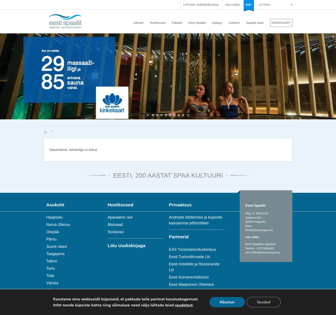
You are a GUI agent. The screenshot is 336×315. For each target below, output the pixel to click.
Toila (50, 276)
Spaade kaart (255, 22)
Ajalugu (217, 22)
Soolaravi (116, 232)
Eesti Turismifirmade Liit (189, 257)
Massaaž (115, 224)
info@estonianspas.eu (259, 230)
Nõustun (227, 302)
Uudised (233, 22)
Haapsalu (54, 217)
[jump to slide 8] (183, 115)
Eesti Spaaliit (197, 22)
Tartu (50, 268)
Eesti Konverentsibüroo (189, 277)
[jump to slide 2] (157, 115)
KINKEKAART (281, 22)
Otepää (52, 232)
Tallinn (51, 261)
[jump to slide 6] (174, 115)
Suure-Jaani (56, 246)
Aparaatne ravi (120, 217)
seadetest (184, 305)
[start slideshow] (148, 115)
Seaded (263, 302)
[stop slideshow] (187, 115)
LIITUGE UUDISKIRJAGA (201, 4)
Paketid (177, 22)
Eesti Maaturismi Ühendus (191, 284)
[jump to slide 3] (161, 115)
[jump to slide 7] (179, 115)
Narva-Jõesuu (58, 224)
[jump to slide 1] (153, 115)
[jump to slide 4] (166, 115)
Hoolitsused (157, 22)
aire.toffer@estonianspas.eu (262, 252)
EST (249, 4)
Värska (52, 283)
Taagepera (55, 254)
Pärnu (51, 239)
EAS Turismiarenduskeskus (192, 249)
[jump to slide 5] (170, 115)
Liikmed (138, 22)
